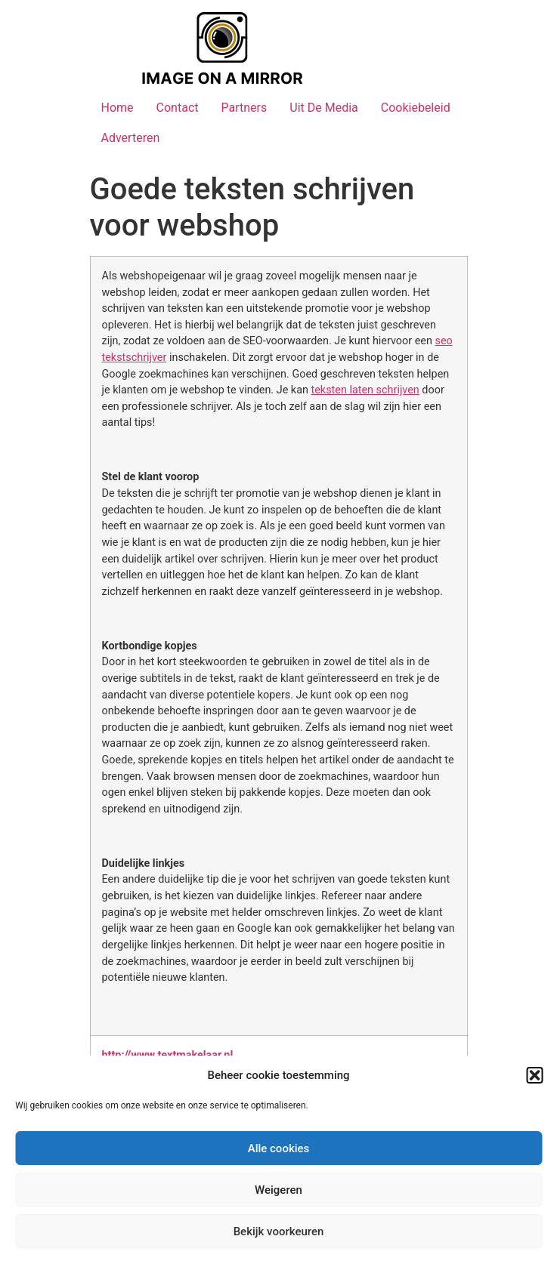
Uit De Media (323, 107)
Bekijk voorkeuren (279, 1231)
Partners (244, 107)
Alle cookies (279, 1148)
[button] (534, 1075)
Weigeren (278, 1190)
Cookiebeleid (415, 107)
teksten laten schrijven (365, 390)
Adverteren (130, 138)
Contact (177, 107)
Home (117, 107)
